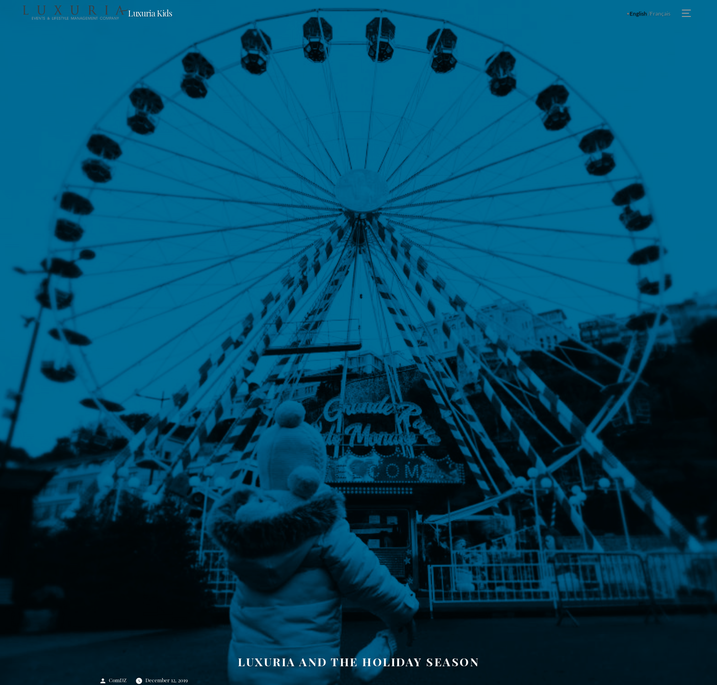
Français (660, 13)
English (638, 13)
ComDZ (118, 680)
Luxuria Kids (150, 13)
